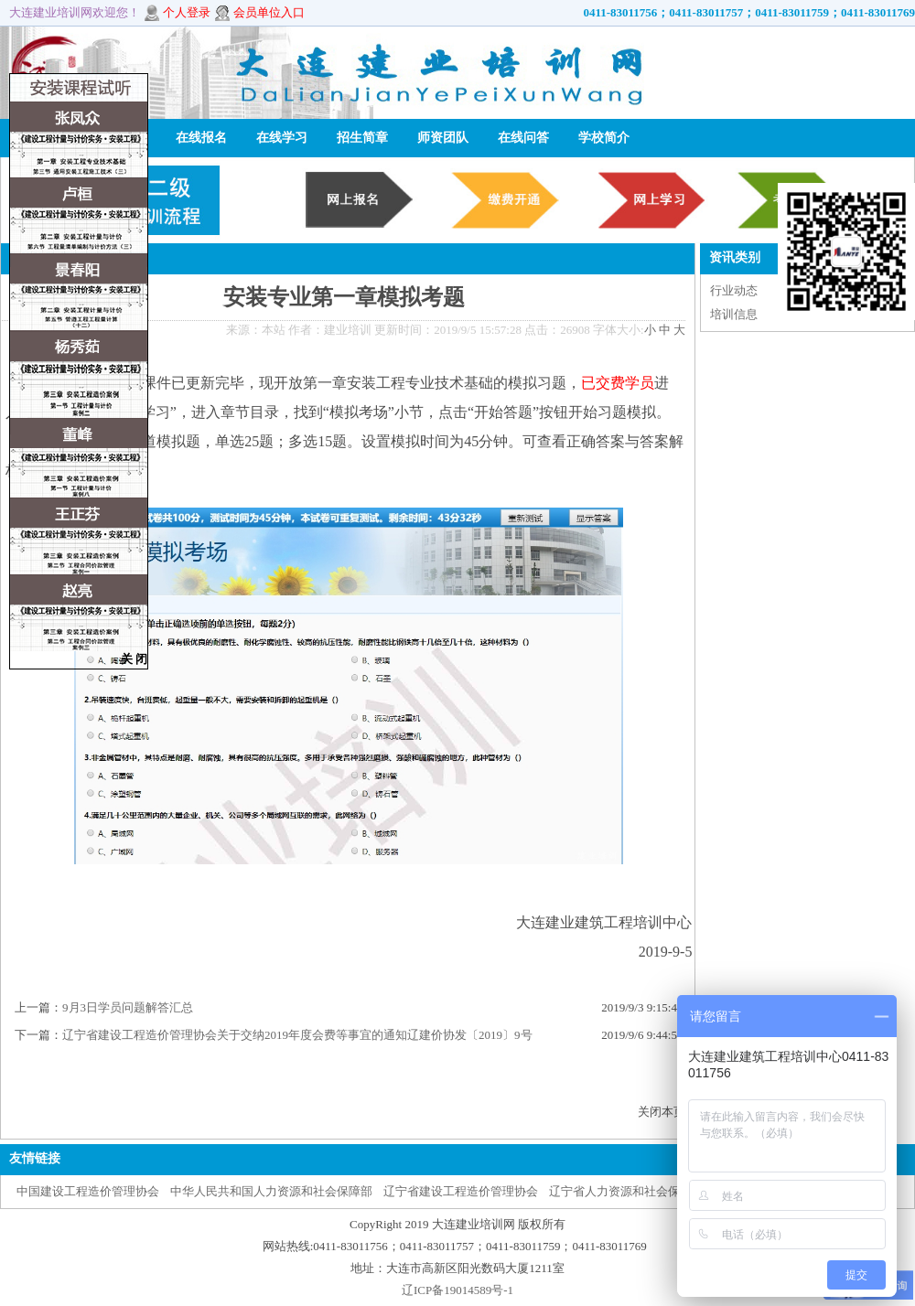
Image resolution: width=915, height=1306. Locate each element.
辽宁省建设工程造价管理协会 (460, 1191)
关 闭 (134, 659)
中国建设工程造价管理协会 (87, 1191)
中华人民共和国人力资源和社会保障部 (271, 1191)
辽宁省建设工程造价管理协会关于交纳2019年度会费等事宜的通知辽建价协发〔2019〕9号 (297, 1035)
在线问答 (523, 138)
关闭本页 (661, 1112)
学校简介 (604, 138)
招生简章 (362, 138)
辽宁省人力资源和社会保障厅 (626, 1191)
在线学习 (281, 138)
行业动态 (734, 290)
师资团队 (442, 138)
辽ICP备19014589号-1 (457, 1290)
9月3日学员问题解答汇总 (127, 1007)
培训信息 (734, 314)
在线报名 (201, 138)
